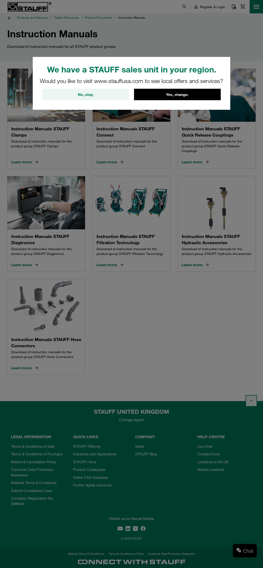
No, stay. (85, 94)
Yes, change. (177, 94)
